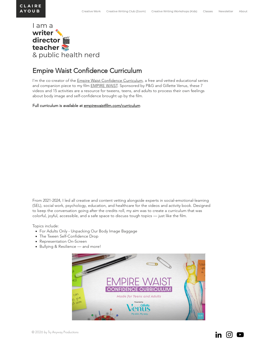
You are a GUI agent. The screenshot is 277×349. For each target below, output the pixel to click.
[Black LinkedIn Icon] (218, 334)
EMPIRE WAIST (104, 85)
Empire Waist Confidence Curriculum (110, 80)
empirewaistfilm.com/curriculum (112, 105)
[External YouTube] (138, 153)
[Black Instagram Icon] (229, 334)
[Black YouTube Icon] (240, 334)
